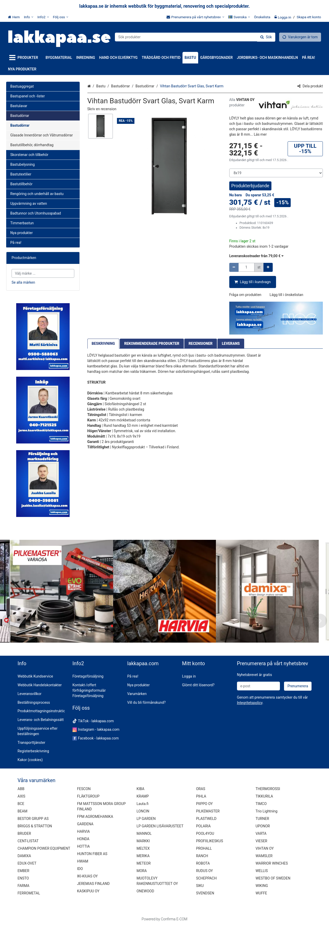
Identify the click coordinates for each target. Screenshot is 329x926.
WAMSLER (263, 856)
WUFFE (261, 893)
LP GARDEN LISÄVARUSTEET (159, 826)
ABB (20, 789)
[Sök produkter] (195, 37)
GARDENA (85, 824)
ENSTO (23, 878)
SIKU (200, 886)
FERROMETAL (28, 893)
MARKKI (143, 841)
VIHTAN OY (264, 848)
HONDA (83, 839)
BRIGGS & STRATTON (34, 826)
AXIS (21, 796)
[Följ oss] (60, 17)
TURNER (262, 819)
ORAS (200, 789)
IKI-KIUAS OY (87, 876)
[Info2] (43, 17)
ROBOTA (203, 863)
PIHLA (201, 796)
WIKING (261, 886)
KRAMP (142, 796)
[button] (101, 109)
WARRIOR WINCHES (271, 863)
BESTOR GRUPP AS (33, 819)
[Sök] (266, 37)
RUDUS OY (204, 871)
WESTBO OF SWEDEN (272, 878)
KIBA (140, 789)
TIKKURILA (264, 796)
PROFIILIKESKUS (209, 841)
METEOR (143, 863)
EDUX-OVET (26, 863)
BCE (20, 804)
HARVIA (83, 831)
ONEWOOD (145, 891)
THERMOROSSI (267, 789)
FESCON (84, 789)
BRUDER (24, 833)
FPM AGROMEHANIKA (95, 816)
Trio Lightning (266, 811)
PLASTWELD (206, 819)
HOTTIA (83, 846)
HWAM (82, 861)
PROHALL (204, 848)
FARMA (23, 886)
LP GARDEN (146, 819)
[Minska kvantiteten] (234, 267)
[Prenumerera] (297, 686)
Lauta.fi (142, 804)
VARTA (261, 833)
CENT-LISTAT (28, 841)
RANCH (202, 856)
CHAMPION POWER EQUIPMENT (43, 848)
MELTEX (143, 848)
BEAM (22, 811)
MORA (141, 871)
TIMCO (261, 804)
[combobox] (195, 37)
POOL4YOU (205, 833)
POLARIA (203, 826)
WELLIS (261, 871)
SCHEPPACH (206, 878)
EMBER (23, 871)
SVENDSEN (205, 893)
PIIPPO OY (204, 804)
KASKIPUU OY (88, 891)
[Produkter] (24, 57)
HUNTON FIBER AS (92, 854)
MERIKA (143, 856)
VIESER (261, 841)
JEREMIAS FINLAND (93, 884)
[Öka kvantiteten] (268, 267)
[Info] (28, 17)
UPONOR (262, 826)
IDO (80, 869)
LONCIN (142, 811)
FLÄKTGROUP (88, 796)
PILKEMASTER (208, 811)
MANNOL (144, 833)
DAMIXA (24, 856)
